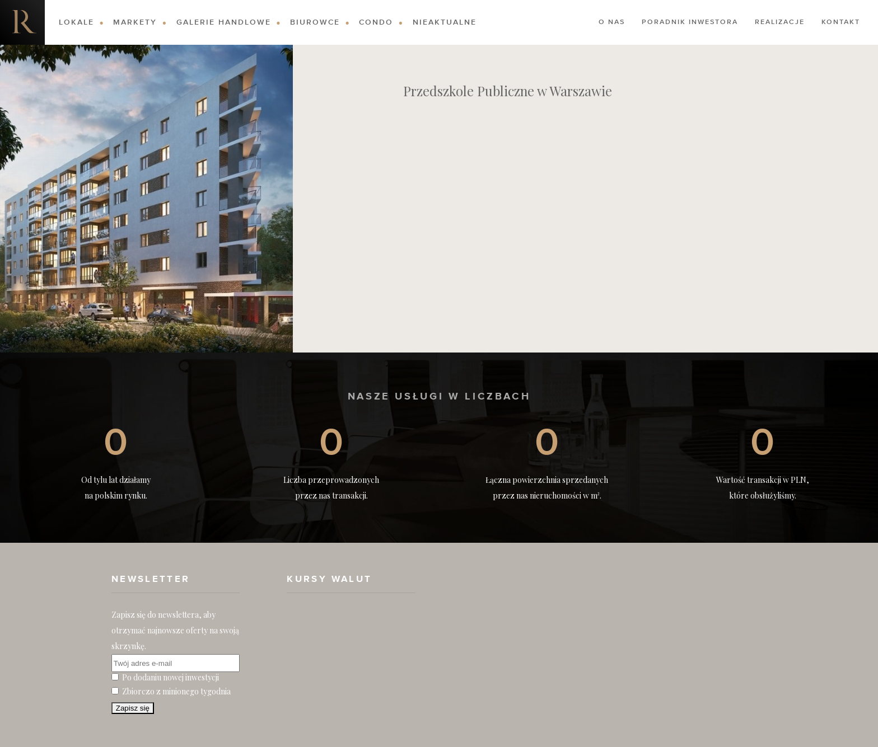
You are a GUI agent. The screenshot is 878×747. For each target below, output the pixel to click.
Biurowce (315, 22)
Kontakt (840, 22)
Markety (135, 22)
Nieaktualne (445, 22)
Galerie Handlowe (223, 22)
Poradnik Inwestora (690, 22)
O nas (612, 22)
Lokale (76, 22)
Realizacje (780, 22)
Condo (376, 22)
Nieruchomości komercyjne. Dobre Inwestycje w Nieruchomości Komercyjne (22, 22)
